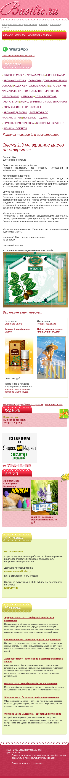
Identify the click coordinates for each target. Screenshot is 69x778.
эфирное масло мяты (16, 389)
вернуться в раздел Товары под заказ (23, 404)
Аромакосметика (15, 80)
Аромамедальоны (15, 112)
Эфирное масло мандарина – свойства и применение (32, 714)
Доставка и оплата (40, 35)
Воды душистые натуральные (23, 107)
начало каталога (53, 404)
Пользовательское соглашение (27, 763)
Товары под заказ (46, 323)
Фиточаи (27, 96)
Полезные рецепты (35, 117)
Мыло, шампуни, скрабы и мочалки (44, 101)
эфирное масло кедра (16, 391)
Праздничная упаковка (19, 123)
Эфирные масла (14, 75)
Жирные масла (55, 75)
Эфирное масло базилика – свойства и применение (31, 697)
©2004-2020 (12, 750)
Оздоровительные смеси (31, 85)
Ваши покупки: (11, 417)
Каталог (20, 35)
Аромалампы (35, 75)
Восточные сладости (50, 123)
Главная (8, 35)
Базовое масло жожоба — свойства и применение (30, 683)
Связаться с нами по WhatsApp (18, 54)
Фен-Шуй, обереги (15, 128)
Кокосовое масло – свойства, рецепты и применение (32, 639)
